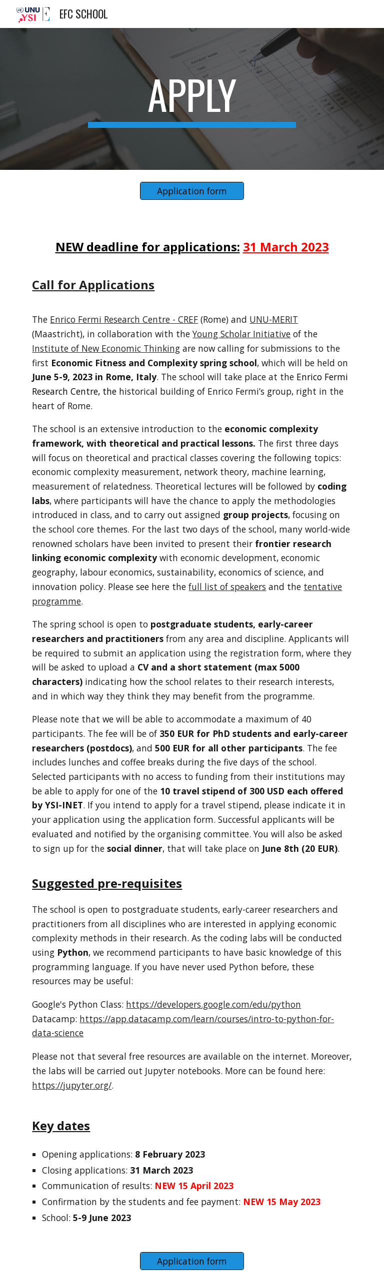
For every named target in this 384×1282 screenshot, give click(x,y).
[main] (192, 99)
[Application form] (191, 191)
